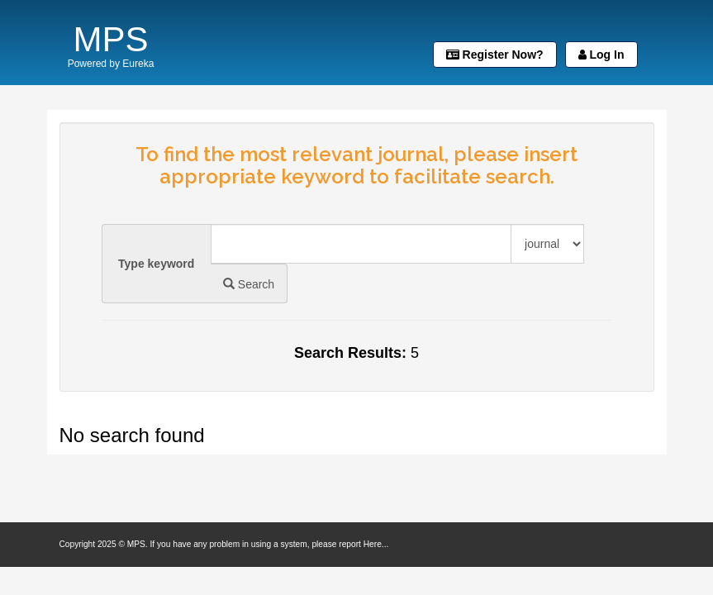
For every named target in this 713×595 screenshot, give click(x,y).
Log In (601, 54)
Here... (376, 544)
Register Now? (495, 54)
